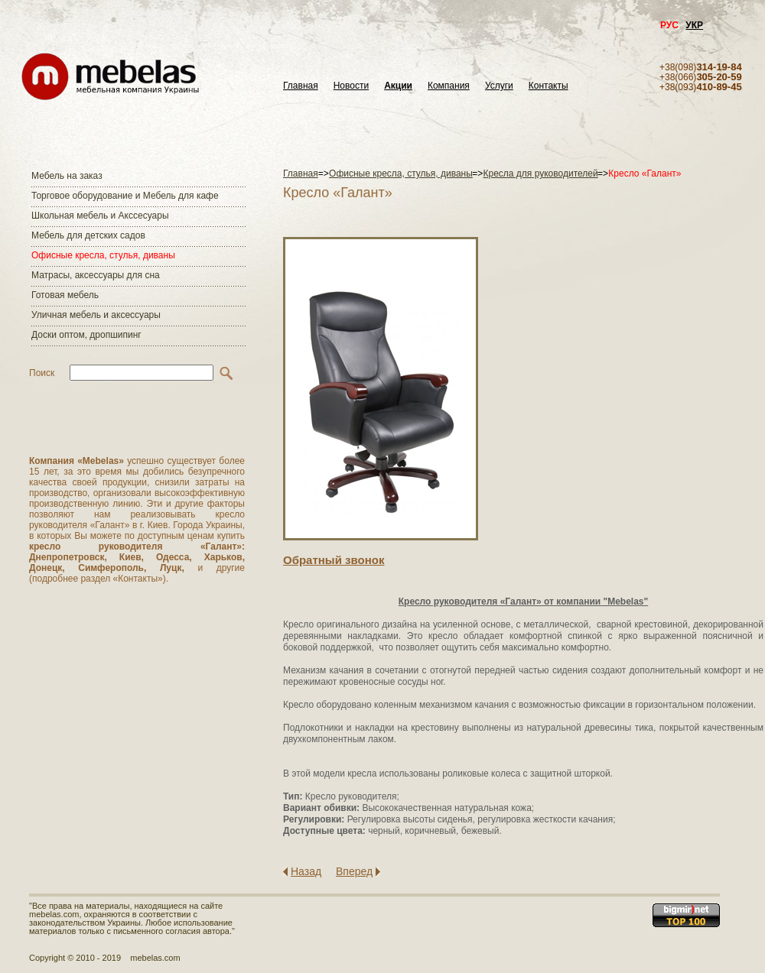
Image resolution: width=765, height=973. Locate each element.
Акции (398, 86)
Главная (300, 86)
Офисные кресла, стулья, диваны (103, 255)
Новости (351, 86)
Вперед (354, 871)
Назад (306, 871)
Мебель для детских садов (88, 235)
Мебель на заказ (67, 175)
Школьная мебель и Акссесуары (100, 215)
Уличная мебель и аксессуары (96, 315)
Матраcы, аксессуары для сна (95, 275)
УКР (694, 25)
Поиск (41, 373)
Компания (449, 86)
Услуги (499, 86)
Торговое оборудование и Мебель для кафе (125, 195)
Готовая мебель (65, 295)
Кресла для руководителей (540, 173)
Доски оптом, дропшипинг (86, 334)
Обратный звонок (333, 559)
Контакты (548, 86)
